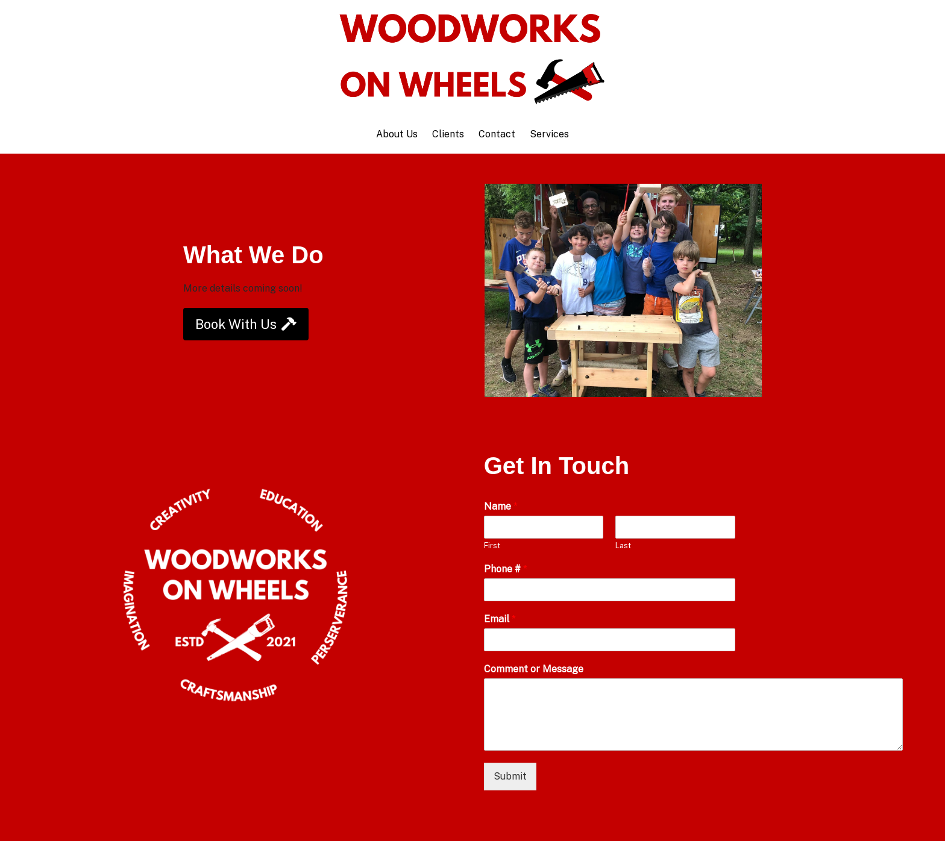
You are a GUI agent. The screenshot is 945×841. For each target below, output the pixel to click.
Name (501, 506)
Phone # (505, 569)
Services (549, 134)
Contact (497, 134)
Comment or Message (533, 669)
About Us (397, 134)
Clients (448, 134)
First (492, 545)
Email (500, 619)
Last (623, 545)
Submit (510, 776)
